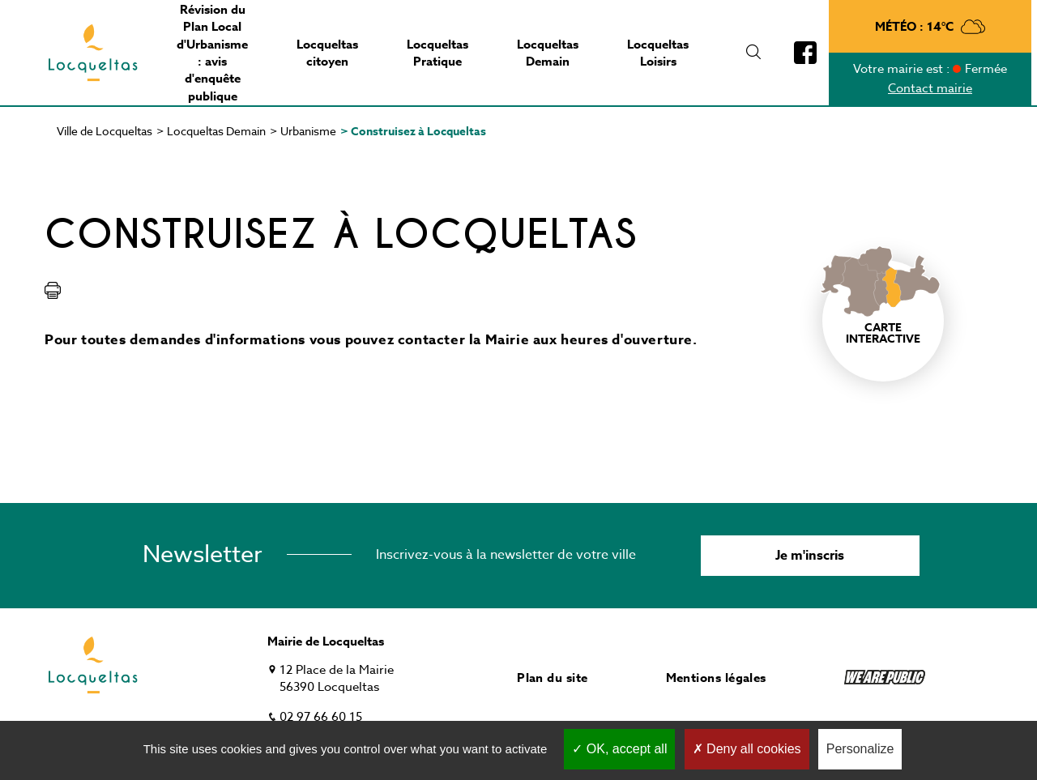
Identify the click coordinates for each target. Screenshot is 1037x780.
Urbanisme (308, 131)
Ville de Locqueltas (104, 131)
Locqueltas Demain (216, 131)
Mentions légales (716, 677)
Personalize (860, 749)
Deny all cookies (747, 749)
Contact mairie (930, 88)
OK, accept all (619, 749)
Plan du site (552, 677)
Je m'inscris (809, 555)
